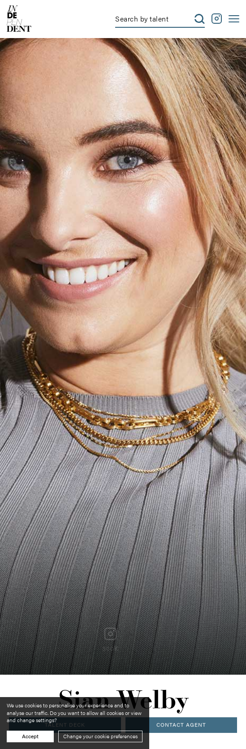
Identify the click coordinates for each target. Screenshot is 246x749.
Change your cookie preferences (100, 736)
